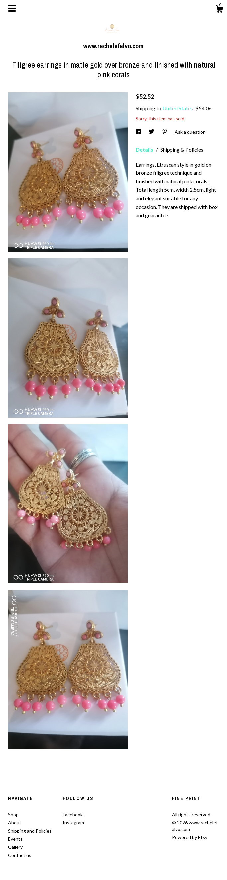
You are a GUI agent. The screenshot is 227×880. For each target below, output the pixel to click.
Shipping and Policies (30, 831)
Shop (13, 814)
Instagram (73, 822)
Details (145, 149)
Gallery (15, 847)
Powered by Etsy (189, 837)
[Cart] (219, 10)
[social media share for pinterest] (165, 132)
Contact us (19, 855)
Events (15, 839)
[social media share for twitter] (152, 132)
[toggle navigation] (12, 8)
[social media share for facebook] (139, 132)
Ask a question (190, 132)
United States (177, 108)
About (14, 822)
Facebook (73, 814)
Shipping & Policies (181, 149)
